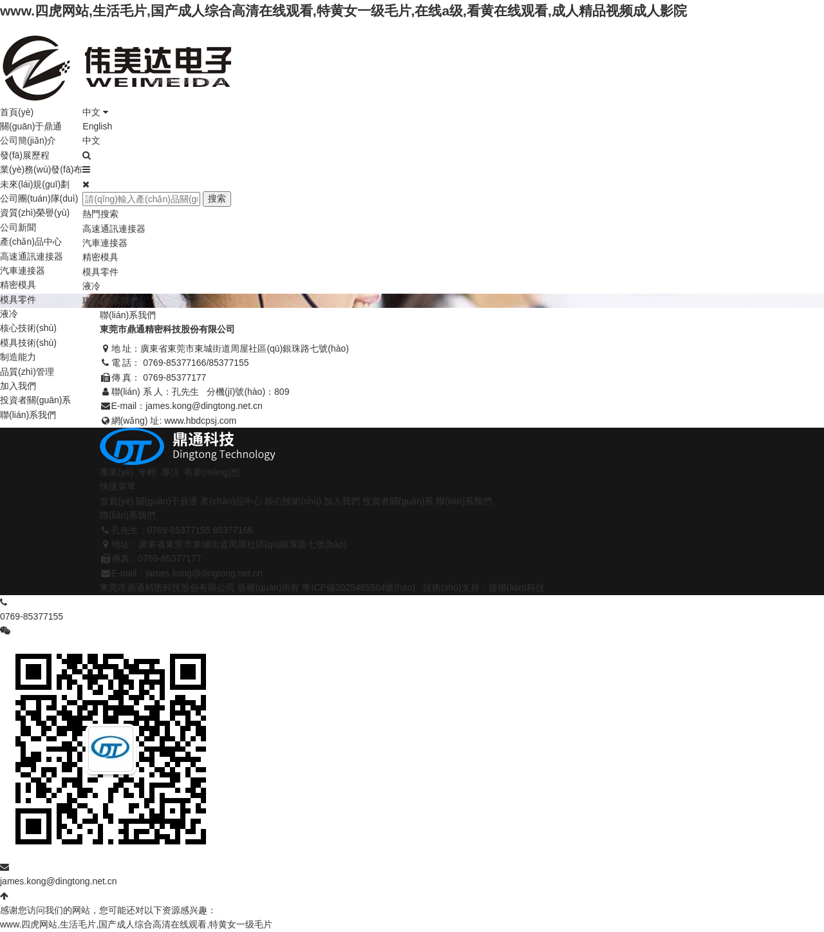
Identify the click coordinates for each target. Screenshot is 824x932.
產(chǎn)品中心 (31, 241)
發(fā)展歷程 (25, 155)
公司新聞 (18, 227)
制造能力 (18, 357)
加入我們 (18, 386)
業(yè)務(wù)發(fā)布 (41, 169)
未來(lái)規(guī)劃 (35, 184)
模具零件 (18, 299)
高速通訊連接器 (31, 256)
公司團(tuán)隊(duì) (39, 198)
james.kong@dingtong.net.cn (204, 406)
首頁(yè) (16, 112)
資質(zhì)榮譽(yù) (35, 212)
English (97, 126)
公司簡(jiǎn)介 (28, 140)
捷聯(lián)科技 (517, 587)
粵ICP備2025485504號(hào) (358, 587)
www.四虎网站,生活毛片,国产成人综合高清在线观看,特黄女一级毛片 (136, 924)
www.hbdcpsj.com (200, 420)
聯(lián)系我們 (28, 415)
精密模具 (18, 285)
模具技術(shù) (28, 343)
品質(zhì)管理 (27, 371)
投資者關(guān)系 (35, 400)
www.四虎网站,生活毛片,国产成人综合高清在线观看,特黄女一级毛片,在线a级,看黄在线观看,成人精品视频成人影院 (343, 10)
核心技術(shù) (28, 328)
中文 (95, 112)
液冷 (9, 314)
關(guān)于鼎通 (31, 126)
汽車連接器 (22, 270)
